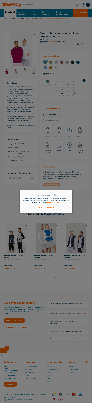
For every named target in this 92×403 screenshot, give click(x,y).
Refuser (40, 207)
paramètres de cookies (53, 202)
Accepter (50, 207)
